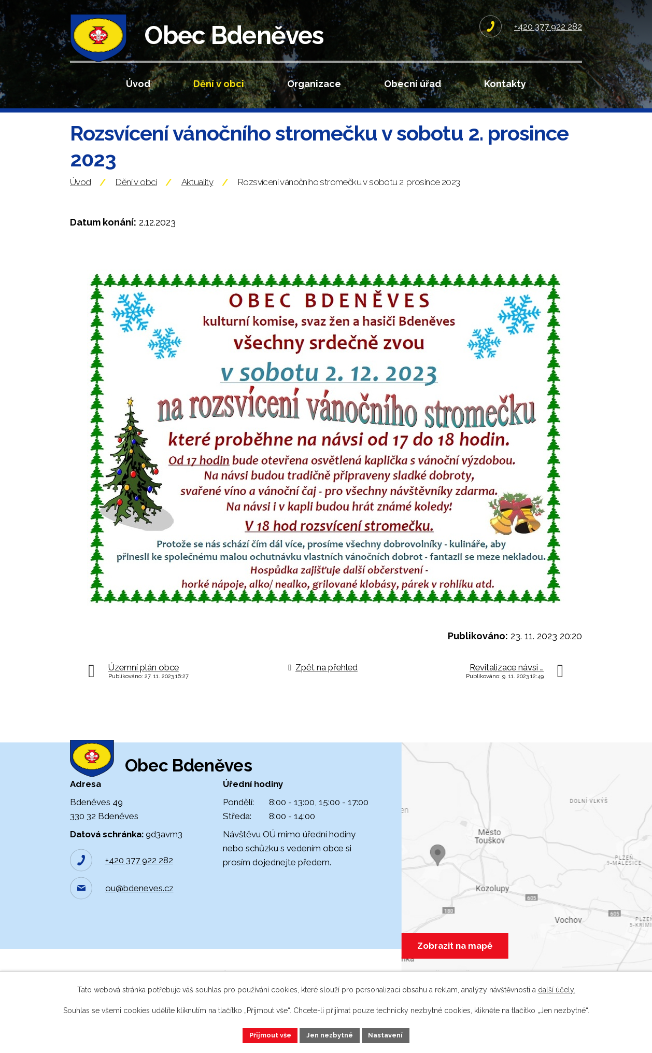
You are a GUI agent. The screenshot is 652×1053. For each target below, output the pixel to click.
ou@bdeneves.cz (139, 926)
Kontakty (505, 83)
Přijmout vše (265, 1034)
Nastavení (391, 1034)
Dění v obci (218, 83)
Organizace (314, 83)
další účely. (556, 988)
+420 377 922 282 (139, 898)
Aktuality (197, 204)
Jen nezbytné (330, 1034)
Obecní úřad (412, 83)
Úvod (138, 83)
